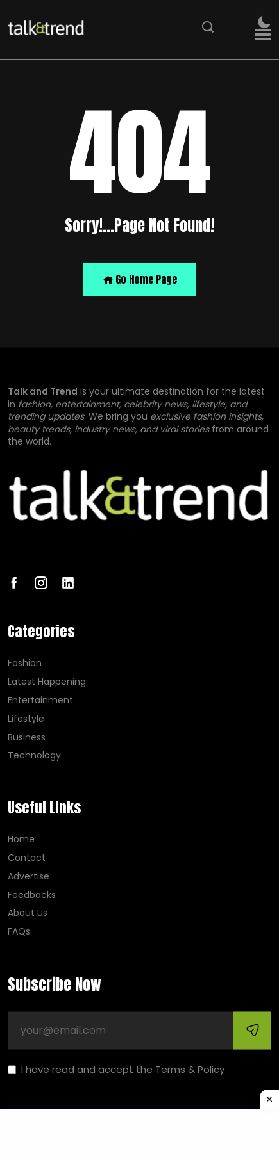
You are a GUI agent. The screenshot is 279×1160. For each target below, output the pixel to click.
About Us (27, 913)
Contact (27, 858)
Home (21, 840)
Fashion (25, 663)
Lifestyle (26, 719)
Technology (34, 756)
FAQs (19, 932)
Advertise (28, 876)
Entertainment (40, 700)
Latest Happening (47, 682)
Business (27, 737)
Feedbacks (32, 895)
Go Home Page (140, 279)
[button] (263, 35)
